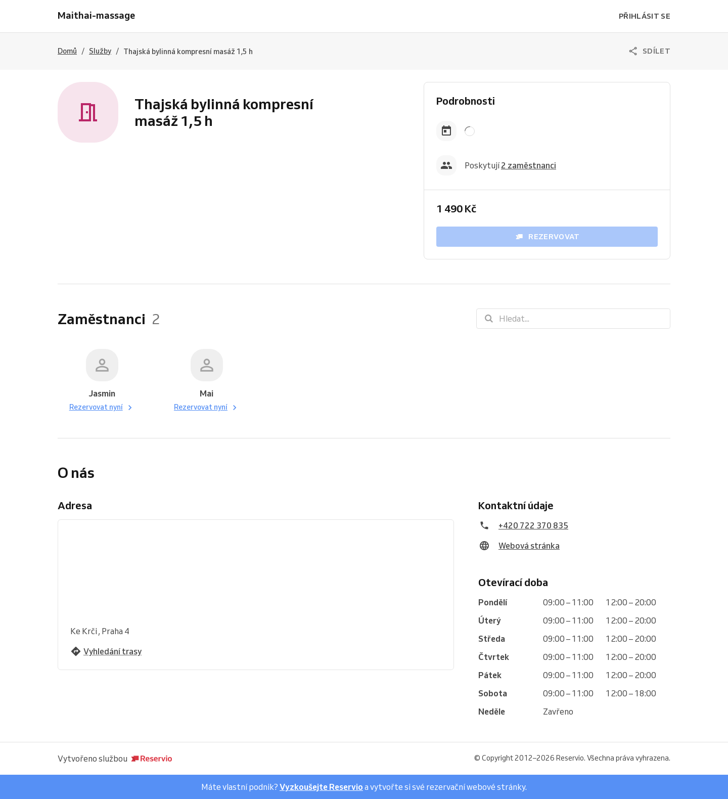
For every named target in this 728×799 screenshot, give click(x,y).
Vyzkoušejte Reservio (321, 787)
